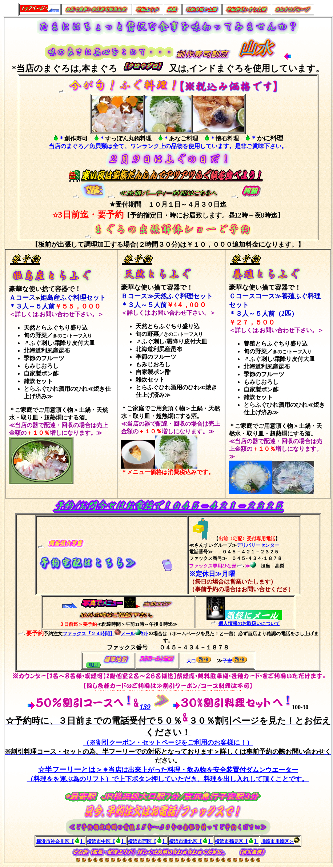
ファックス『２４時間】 (89, 633)
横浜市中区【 (101, 841)
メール (125, 633)
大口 (191, 661)
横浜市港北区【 (185, 841)
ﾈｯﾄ (141, 633)
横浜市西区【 (142, 841)
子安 (227, 661)
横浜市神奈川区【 (55, 841)
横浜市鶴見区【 (231, 841)
